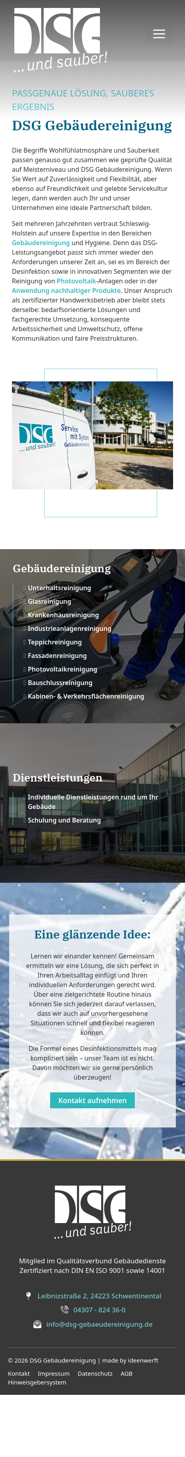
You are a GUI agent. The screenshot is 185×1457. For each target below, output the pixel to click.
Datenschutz (95, 1435)
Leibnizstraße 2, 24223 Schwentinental (99, 1358)
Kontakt (19, 1435)
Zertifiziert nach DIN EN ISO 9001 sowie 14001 (92, 1332)
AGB (126, 1435)
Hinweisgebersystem (37, 1445)
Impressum (54, 1435)
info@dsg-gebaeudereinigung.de (100, 1386)
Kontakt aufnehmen (92, 1162)
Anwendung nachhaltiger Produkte (66, 353)
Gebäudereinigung (41, 305)
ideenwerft (143, 1423)
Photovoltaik (76, 343)
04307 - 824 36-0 (99, 1372)
